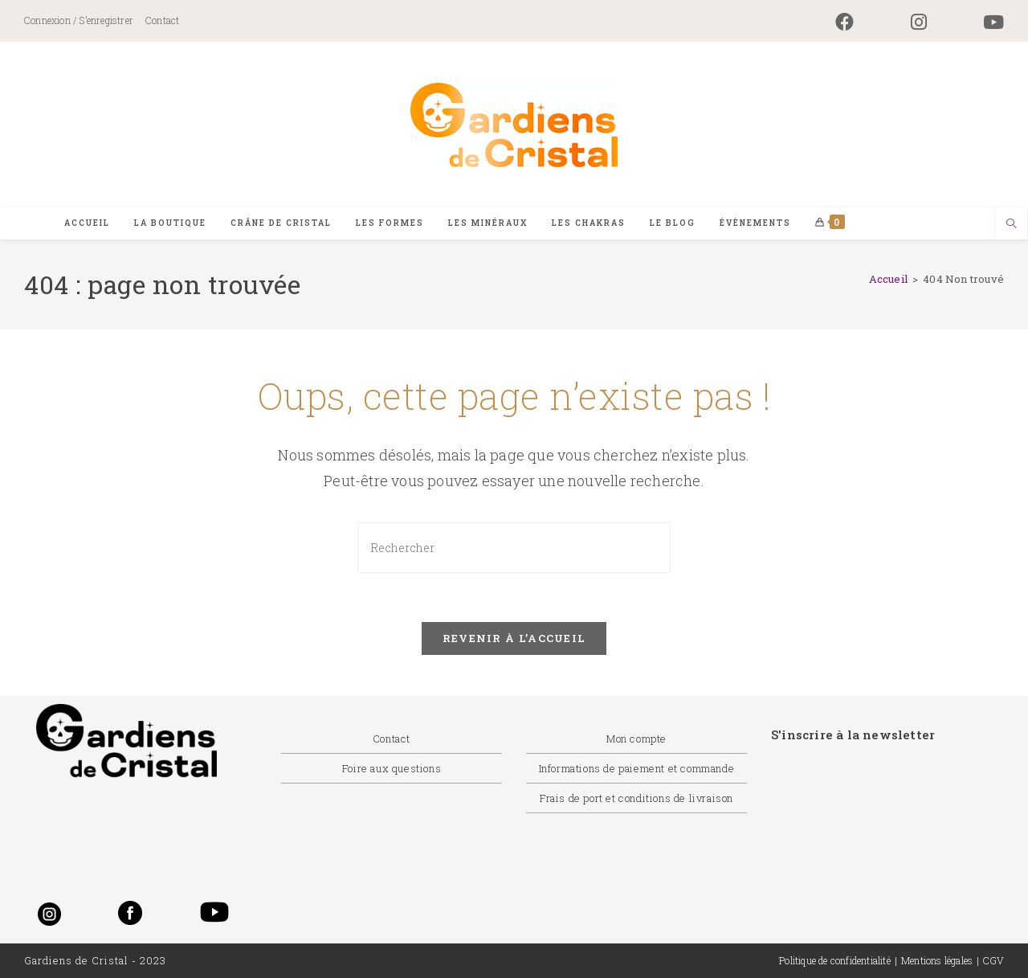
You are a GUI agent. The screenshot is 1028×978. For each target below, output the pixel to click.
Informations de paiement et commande (637, 768)
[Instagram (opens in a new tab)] (919, 22)
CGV (993, 960)
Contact (162, 20)
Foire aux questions (391, 768)
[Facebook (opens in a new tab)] (844, 22)
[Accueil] (888, 279)
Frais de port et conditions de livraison (636, 798)
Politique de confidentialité (835, 960)
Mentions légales (937, 960)
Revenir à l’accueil (514, 638)
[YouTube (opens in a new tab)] (979, 22)
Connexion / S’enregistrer (78, 20)
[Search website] (1011, 224)
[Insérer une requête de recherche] (514, 547)
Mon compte (636, 738)
